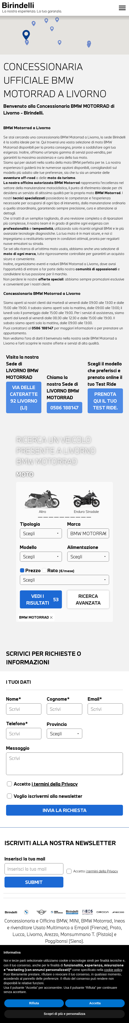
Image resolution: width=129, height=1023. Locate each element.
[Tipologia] (41, 533)
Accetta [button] (95, 1010)
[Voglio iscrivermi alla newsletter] (9, 796)
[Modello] (41, 557)
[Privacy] (9, 783)
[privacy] (69, 871)
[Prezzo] (64, 580)
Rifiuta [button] (34, 1010)
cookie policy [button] (113, 977)
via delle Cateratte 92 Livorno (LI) (24, 397)
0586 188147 (42, 328)
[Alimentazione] (88, 557)
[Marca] (88, 533)
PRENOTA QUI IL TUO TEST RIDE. (105, 401)
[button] (51, 28)
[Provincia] (64, 734)
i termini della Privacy (55, 784)
